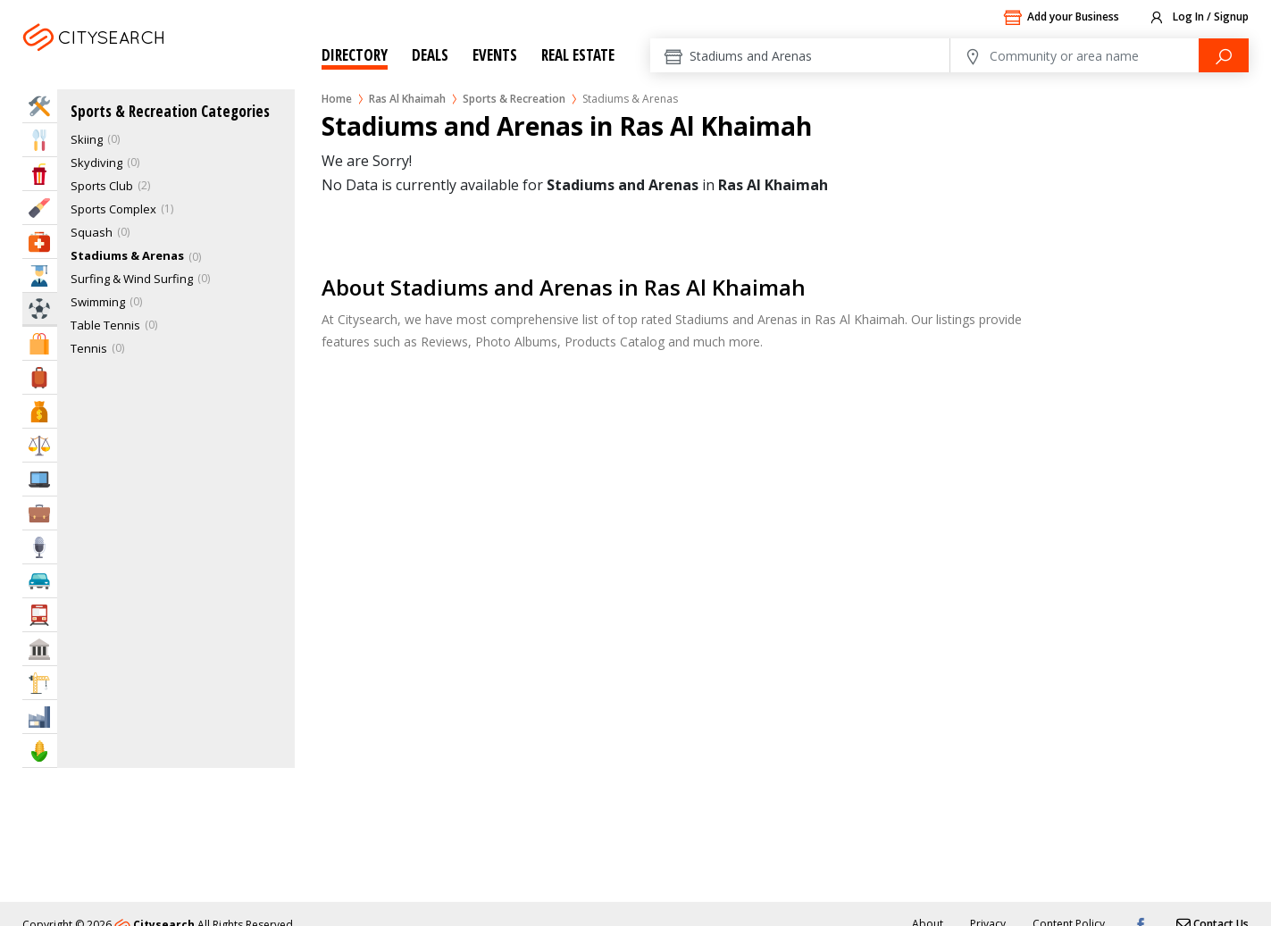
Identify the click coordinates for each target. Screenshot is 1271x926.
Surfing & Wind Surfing (132, 279)
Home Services (39, 105)
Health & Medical (39, 241)
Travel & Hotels (39, 377)
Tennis (89, 348)
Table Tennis (105, 325)
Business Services (39, 513)
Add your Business (1061, 18)
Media (39, 546)
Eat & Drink (39, 139)
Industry (39, 716)
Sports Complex (113, 209)
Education (39, 275)
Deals (430, 55)
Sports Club (102, 186)
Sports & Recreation (514, 98)
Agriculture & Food (39, 750)
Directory (355, 55)
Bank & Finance (39, 411)
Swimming (98, 302)
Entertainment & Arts (39, 173)
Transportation (39, 614)
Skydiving (96, 162)
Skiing (87, 139)
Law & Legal (39, 445)
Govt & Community (39, 648)
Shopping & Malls (39, 343)
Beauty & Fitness (39, 207)
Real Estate (578, 55)
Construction (39, 682)
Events (494, 55)
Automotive (39, 580)
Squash (92, 232)
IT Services (39, 479)
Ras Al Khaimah (119, 59)
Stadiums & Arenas (127, 255)
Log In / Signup (1198, 18)
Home (337, 98)
